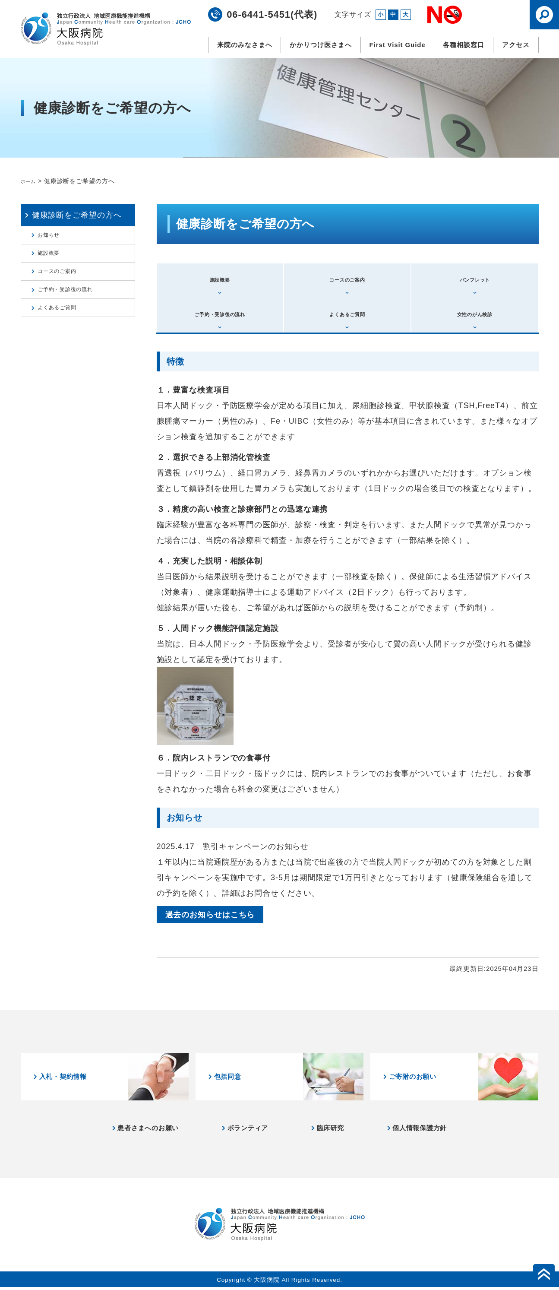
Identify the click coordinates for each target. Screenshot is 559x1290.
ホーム (30, 180)
